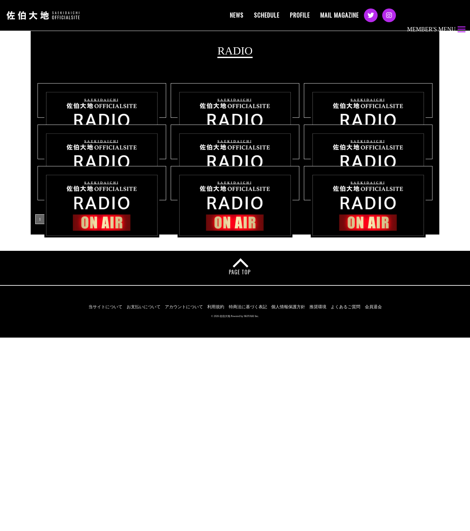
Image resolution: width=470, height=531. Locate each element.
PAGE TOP (240, 466)
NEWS (236, 15)
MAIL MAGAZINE (339, 15)
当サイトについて (105, 500)
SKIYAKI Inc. (251, 509)
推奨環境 (317, 500)
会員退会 (373, 500)
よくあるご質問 (345, 500)
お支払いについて (144, 500)
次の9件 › (71, 412)
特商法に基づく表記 (248, 500)
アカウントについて (184, 500)
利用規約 (215, 500)
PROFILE (300, 15)
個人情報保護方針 (288, 500)
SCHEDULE (266, 15)
